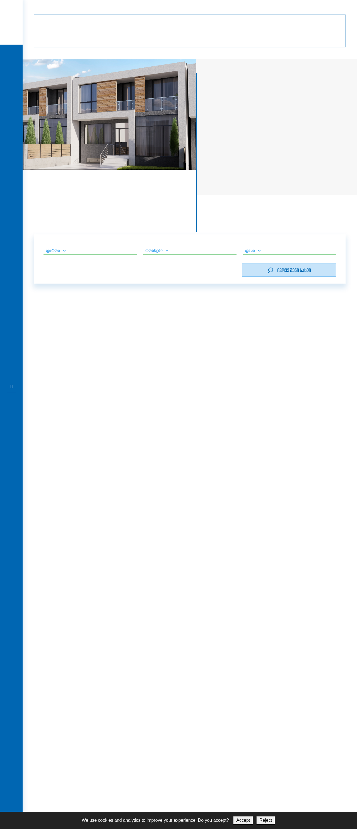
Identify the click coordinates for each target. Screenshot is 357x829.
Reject (265, 820)
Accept (243, 820)
